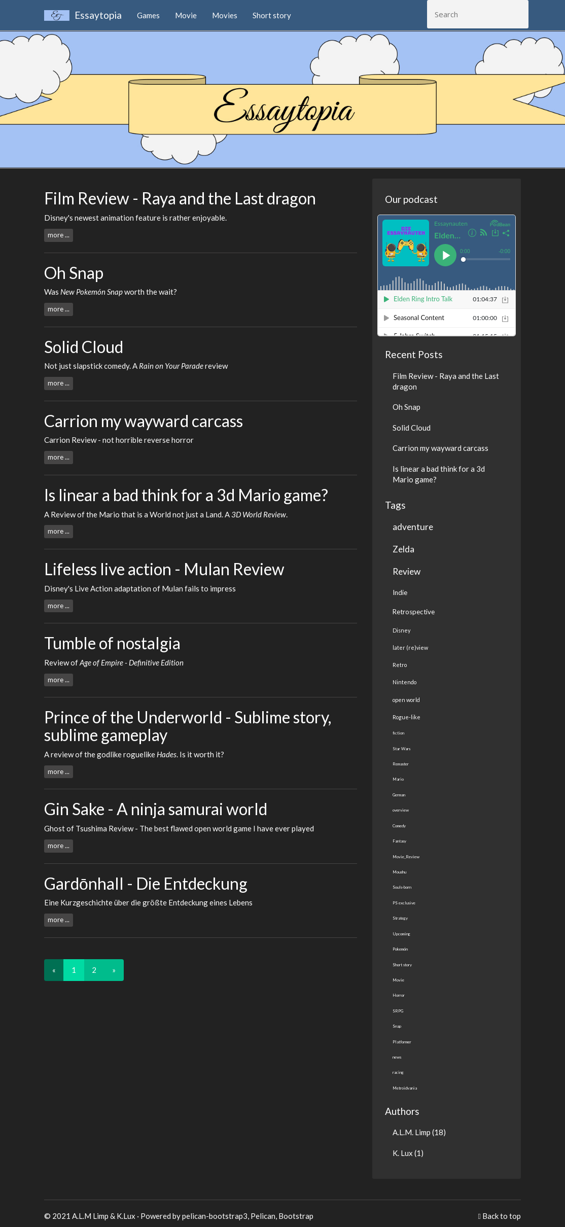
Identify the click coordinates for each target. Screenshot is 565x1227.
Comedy (399, 825)
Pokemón (400, 949)
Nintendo (404, 682)
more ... (58, 235)
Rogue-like (406, 717)
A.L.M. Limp (412, 1132)
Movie (186, 15)
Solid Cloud (83, 347)
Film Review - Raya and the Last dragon (180, 198)
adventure (413, 526)
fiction (398, 732)
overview (401, 810)
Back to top (501, 1215)
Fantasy (399, 841)
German (399, 794)
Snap (397, 1026)
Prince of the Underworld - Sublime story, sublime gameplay (187, 726)
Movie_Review (406, 856)
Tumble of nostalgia (112, 643)
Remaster (401, 763)
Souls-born (402, 887)
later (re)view (410, 647)
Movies (224, 15)
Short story (272, 15)
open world (406, 699)
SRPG (398, 1010)
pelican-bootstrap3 (215, 1215)
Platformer (402, 1041)
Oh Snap (73, 273)
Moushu (399, 871)
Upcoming (401, 933)
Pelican (263, 1215)
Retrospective (414, 612)
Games (148, 15)
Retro (400, 664)
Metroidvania (405, 1088)
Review (406, 571)
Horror (399, 995)
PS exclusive (404, 902)
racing (398, 1072)
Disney (401, 630)
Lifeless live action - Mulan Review (164, 569)
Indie (400, 592)
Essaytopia (83, 15)
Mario (398, 779)
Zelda (403, 549)
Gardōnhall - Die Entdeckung (146, 883)
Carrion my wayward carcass (143, 421)
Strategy (400, 918)
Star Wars (401, 748)
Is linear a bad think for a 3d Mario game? (186, 495)
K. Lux (403, 1153)
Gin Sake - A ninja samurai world (155, 809)
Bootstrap (295, 1215)
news (397, 1057)
